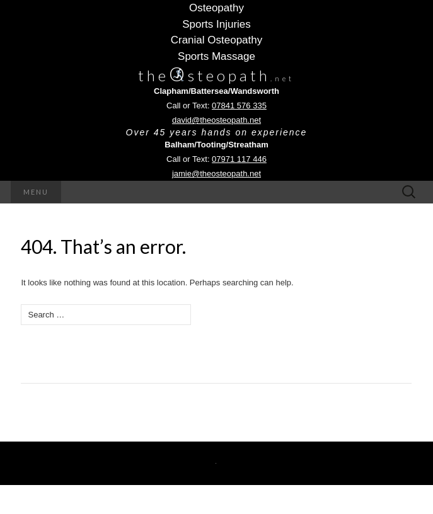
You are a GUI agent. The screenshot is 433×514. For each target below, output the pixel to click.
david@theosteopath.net (216, 120)
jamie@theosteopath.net (216, 173)
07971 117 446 (239, 159)
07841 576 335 (239, 105)
